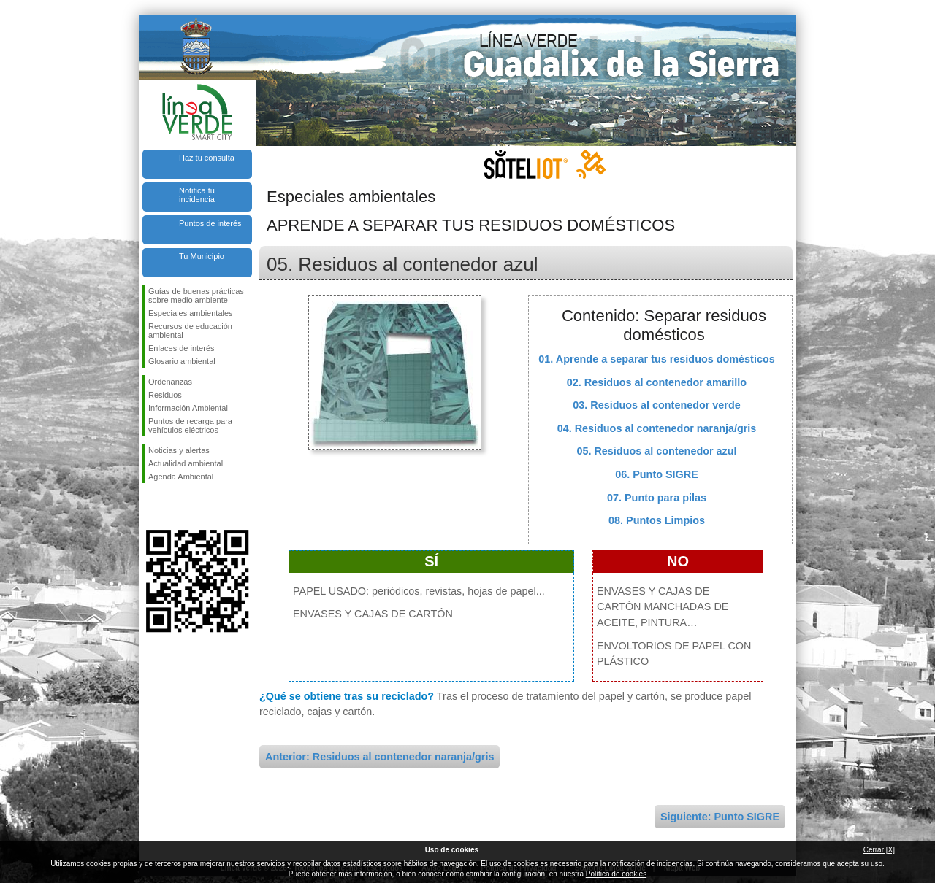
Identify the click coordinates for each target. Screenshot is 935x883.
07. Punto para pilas (656, 498)
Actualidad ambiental (185, 463)
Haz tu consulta (206, 157)
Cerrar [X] (879, 850)
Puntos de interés (210, 223)
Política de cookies (616, 874)
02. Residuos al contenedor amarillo (657, 382)
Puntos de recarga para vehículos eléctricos (190, 425)
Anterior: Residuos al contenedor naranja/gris (379, 757)
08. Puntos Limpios (656, 520)
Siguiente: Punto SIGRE (719, 816)
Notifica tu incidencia (197, 195)
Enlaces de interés (181, 348)
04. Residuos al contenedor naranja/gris (657, 428)
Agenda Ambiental (180, 476)
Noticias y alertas (179, 450)
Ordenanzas (170, 381)
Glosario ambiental (181, 361)
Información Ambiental (188, 408)
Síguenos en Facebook (151, 506)
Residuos (165, 394)
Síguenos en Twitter (175, 506)
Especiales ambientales (190, 313)
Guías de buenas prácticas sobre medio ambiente (196, 295)
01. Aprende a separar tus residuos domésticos (656, 359)
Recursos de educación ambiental (190, 330)
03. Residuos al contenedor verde (657, 405)
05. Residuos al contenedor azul (656, 451)
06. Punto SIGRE (656, 474)
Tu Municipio (201, 256)
